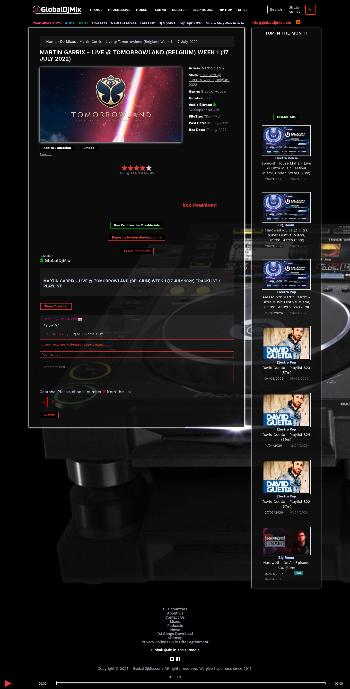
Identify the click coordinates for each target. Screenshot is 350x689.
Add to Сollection (57, 148)
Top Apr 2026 (190, 23)
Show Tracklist (56, 306)
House (141, 10)
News (175, 630)
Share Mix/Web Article (225, 23)
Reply (63, 334)
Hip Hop (225, 10)
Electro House (213, 91)
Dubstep (179, 10)
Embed (89, 148)
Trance (95, 10)
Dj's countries (175, 609)
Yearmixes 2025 (47, 23)
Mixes (175, 621)
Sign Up (294, 11)
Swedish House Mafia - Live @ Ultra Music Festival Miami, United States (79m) (286, 168)
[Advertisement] (128, 189)
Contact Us (175, 617)
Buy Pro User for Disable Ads (137, 225)
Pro (311, 10)
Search (276, 9)
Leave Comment (137, 251)
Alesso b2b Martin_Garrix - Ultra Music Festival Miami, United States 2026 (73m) (286, 302)
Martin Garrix (213, 68)
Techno (159, 10)
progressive (119, 10)
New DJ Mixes (124, 23)
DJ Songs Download (175, 634)
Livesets (99, 23)
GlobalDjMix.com (148, 668)
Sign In (294, 7)
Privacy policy (154, 642)
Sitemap (175, 638)
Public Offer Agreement (187, 642)
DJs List (147, 23)
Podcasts (175, 626)
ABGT (70, 23)
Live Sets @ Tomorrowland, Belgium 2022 (209, 80)
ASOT (83, 23)
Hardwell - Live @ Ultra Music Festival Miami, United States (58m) (286, 235)
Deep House (202, 10)
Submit (49, 415)
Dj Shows (166, 23)
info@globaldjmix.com (271, 22)
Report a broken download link (136, 237)
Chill (242, 10)
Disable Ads (286, 117)
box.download (200, 205)
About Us (175, 613)
